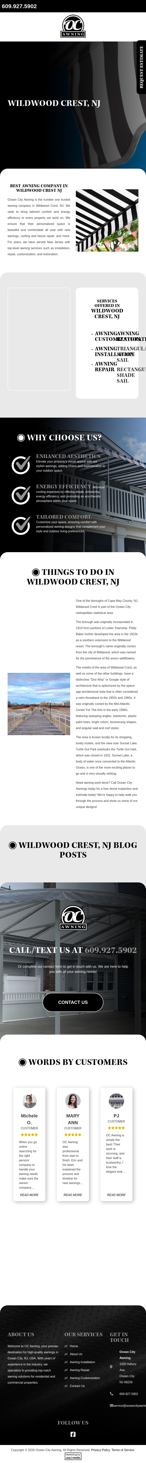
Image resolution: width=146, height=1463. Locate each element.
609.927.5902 (19, 6)
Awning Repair (80, 1370)
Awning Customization (85, 1378)
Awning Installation (82, 1362)
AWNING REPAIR (106, 366)
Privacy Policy (100, 1450)
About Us (76, 1354)
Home (74, 1346)
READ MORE (29, 1195)
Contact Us (73, 1002)
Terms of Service (122, 1450)
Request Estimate (141, 67)
